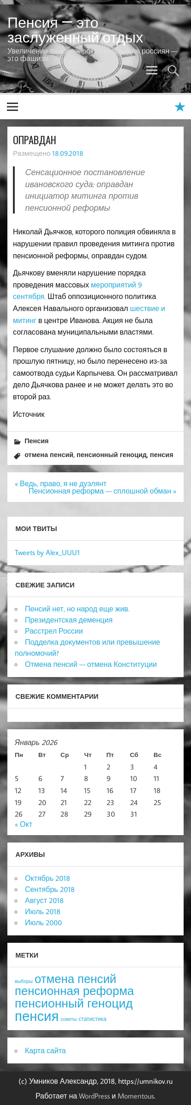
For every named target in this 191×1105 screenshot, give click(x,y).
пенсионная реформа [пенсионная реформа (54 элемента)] (74, 990)
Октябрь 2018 (47, 878)
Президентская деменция (69, 619)
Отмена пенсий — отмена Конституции (91, 664)
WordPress (94, 1095)
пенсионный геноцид (112, 454)
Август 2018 (44, 900)
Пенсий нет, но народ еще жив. (77, 608)
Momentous (136, 1095)
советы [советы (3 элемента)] (68, 1019)
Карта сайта (45, 1050)
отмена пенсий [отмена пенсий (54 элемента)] (75, 978)
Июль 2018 (42, 911)
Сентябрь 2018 (50, 889)
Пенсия (36, 440)
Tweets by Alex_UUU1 (47, 552)
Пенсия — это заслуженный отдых (75, 29)
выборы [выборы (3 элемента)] (24, 981)
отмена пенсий (48, 454)
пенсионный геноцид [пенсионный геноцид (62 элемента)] (74, 1003)
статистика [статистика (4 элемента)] (92, 1018)
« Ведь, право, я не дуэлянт (61, 483)
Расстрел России (54, 630)
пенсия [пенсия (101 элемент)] (37, 1016)
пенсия (161, 454)
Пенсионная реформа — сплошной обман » (102, 490)
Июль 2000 (43, 922)
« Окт (23, 824)
